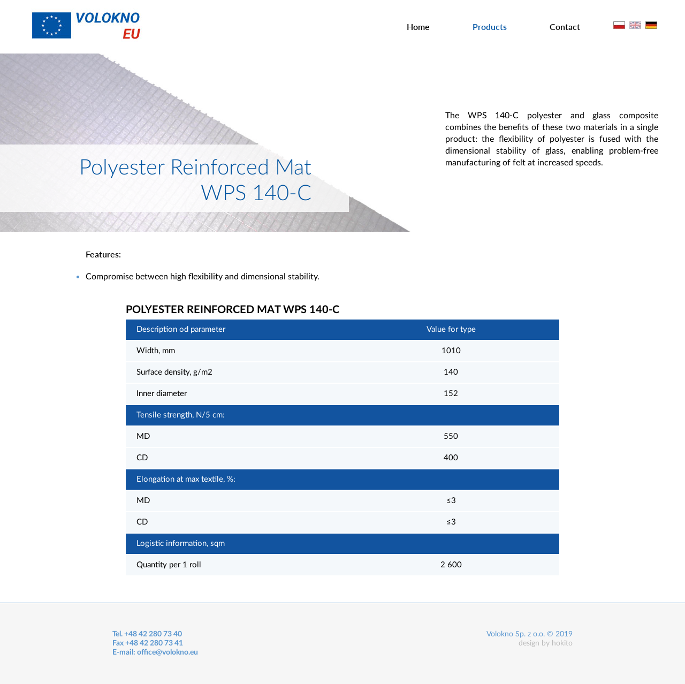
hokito (562, 643)
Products (490, 26)
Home (418, 26)
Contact (565, 26)
